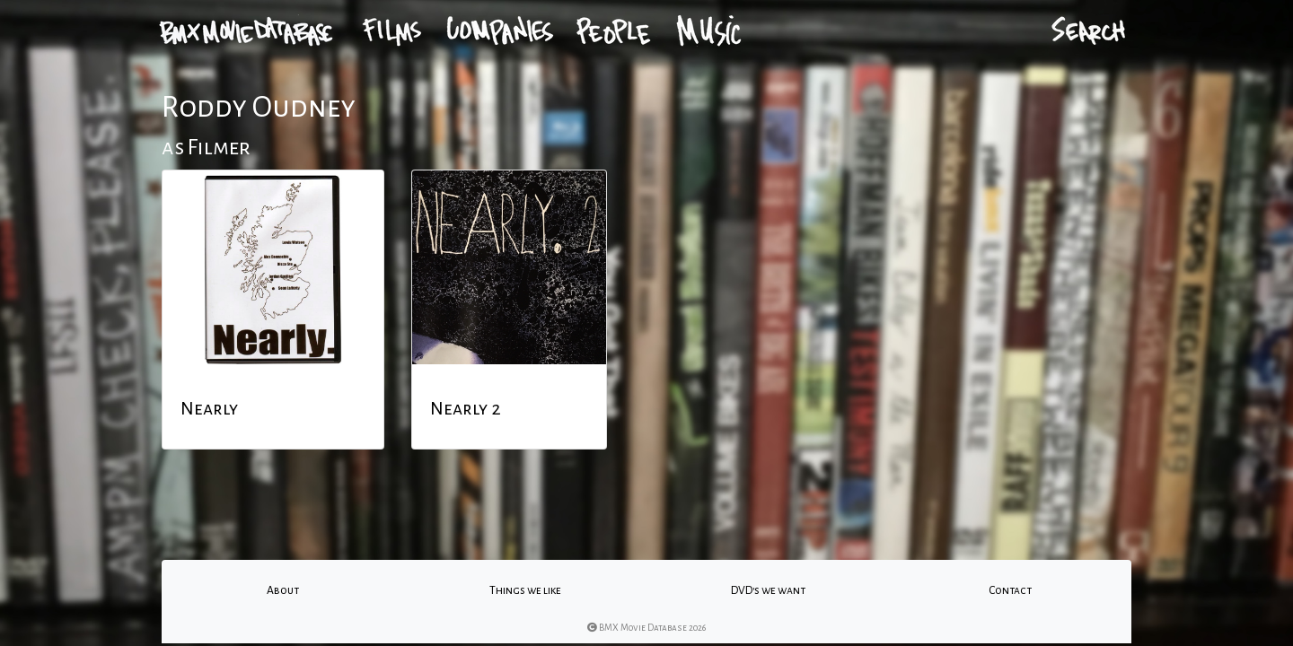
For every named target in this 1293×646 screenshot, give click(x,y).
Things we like (525, 590)
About (283, 590)
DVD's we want (768, 590)
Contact (1010, 590)
